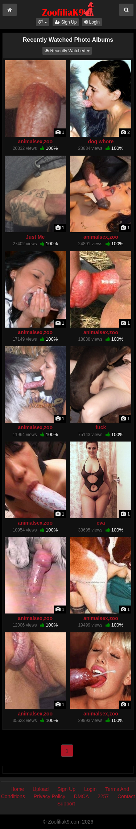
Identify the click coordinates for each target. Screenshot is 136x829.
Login (92, 22)
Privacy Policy (49, 796)
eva (100, 523)
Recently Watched (68, 50)
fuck (100, 427)
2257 (103, 796)
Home (17, 789)
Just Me (35, 237)
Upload (41, 789)
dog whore (101, 141)
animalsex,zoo (35, 141)
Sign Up (66, 22)
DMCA (81, 796)
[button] (42, 22)
